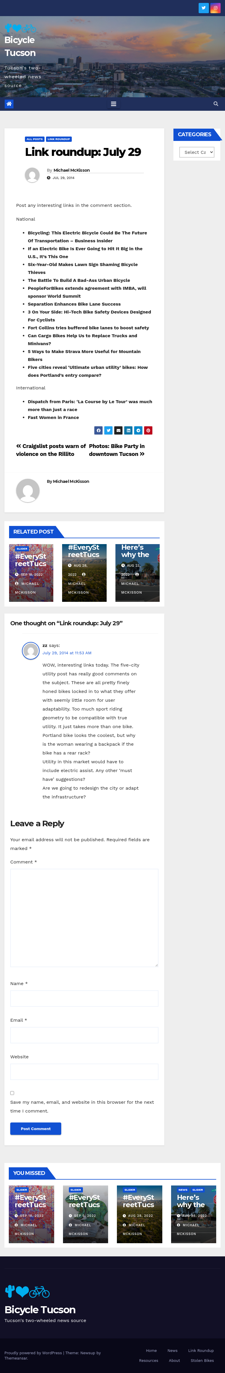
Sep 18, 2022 (32, 1216)
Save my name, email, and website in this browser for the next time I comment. (82, 1106)
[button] (216, 104)
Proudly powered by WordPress (33, 1353)
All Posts (35, 139)
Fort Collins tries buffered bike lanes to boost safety (88, 328)
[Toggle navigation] (113, 104)
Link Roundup (59, 139)
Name (19, 983)
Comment (23, 862)
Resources (148, 1360)
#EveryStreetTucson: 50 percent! (30, 567)
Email (18, 1020)
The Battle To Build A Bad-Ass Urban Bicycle (79, 280)
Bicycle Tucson (39, 1310)
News (183, 1189)
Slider (22, 548)
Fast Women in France (53, 417)
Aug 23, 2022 (194, 1216)
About (174, 1360)
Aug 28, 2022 (140, 1216)
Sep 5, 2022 (85, 1216)
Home (151, 1350)
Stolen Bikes (202, 1360)
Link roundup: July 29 (83, 152)
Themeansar (15, 1358)
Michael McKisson (72, 170)
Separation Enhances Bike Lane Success (74, 304)
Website (19, 1056)
